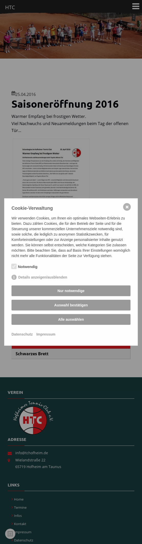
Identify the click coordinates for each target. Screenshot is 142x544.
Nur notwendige (71, 291)
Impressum (45, 334)
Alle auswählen (71, 319)
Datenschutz (22, 334)
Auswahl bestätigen (71, 305)
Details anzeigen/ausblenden (42, 277)
